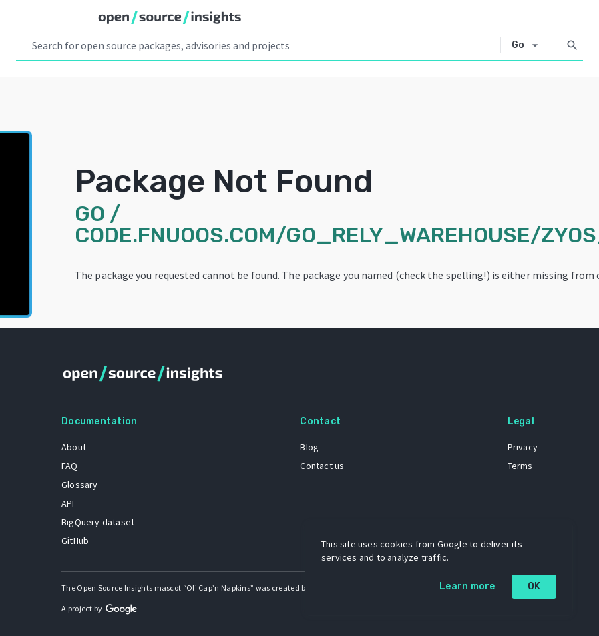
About (73, 447)
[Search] (572, 45)
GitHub (75, 541)
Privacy (523, 447)
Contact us (322, 466)
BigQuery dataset (97, 522)
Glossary (79, 485)
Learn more (467, 586)
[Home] (170, 17)
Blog (309, 447)
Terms (520, 466)
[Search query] (263, 45)
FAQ (69, 466)
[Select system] (529, 45)
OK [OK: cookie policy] (534, 586)
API (68, 503)
